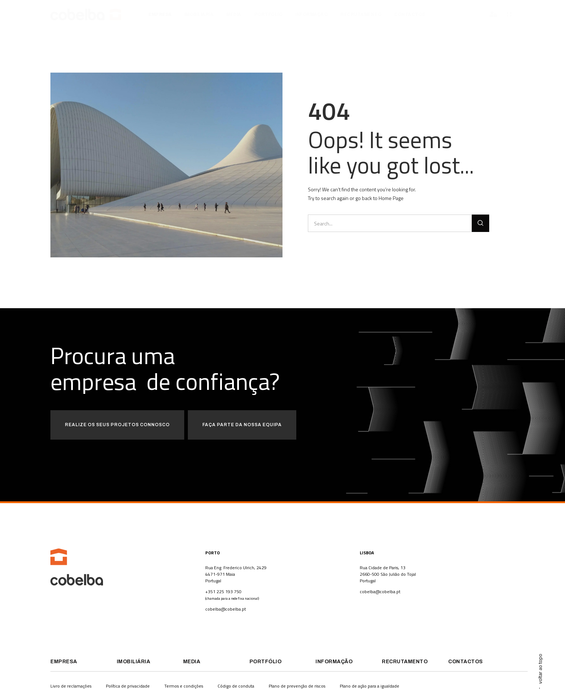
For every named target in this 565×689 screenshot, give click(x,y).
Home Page (391, 198)
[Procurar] (480, 223)
